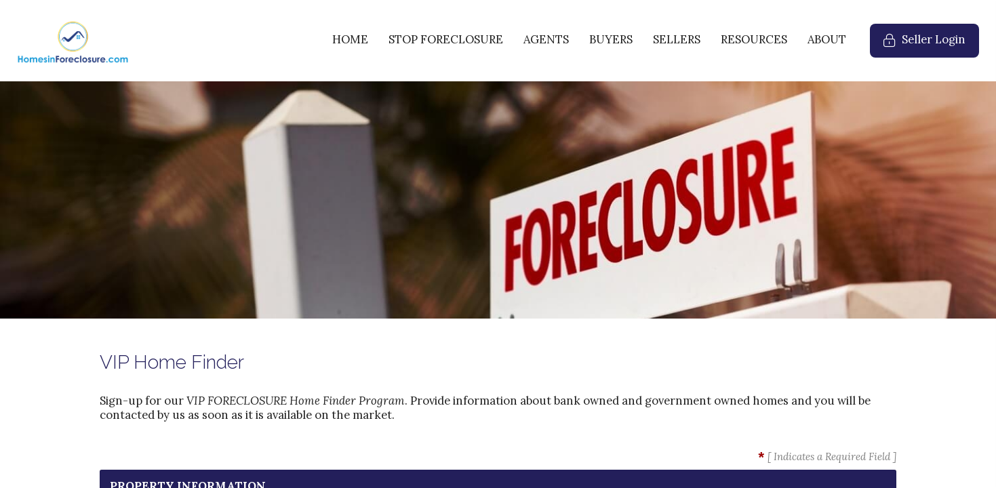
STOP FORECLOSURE (446, 39)
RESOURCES (754, 39)
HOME (350, 39)
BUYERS (611, 39)
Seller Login (931, 45)
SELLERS (676, 39)
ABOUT (827, 39)
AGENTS (546, 39)
